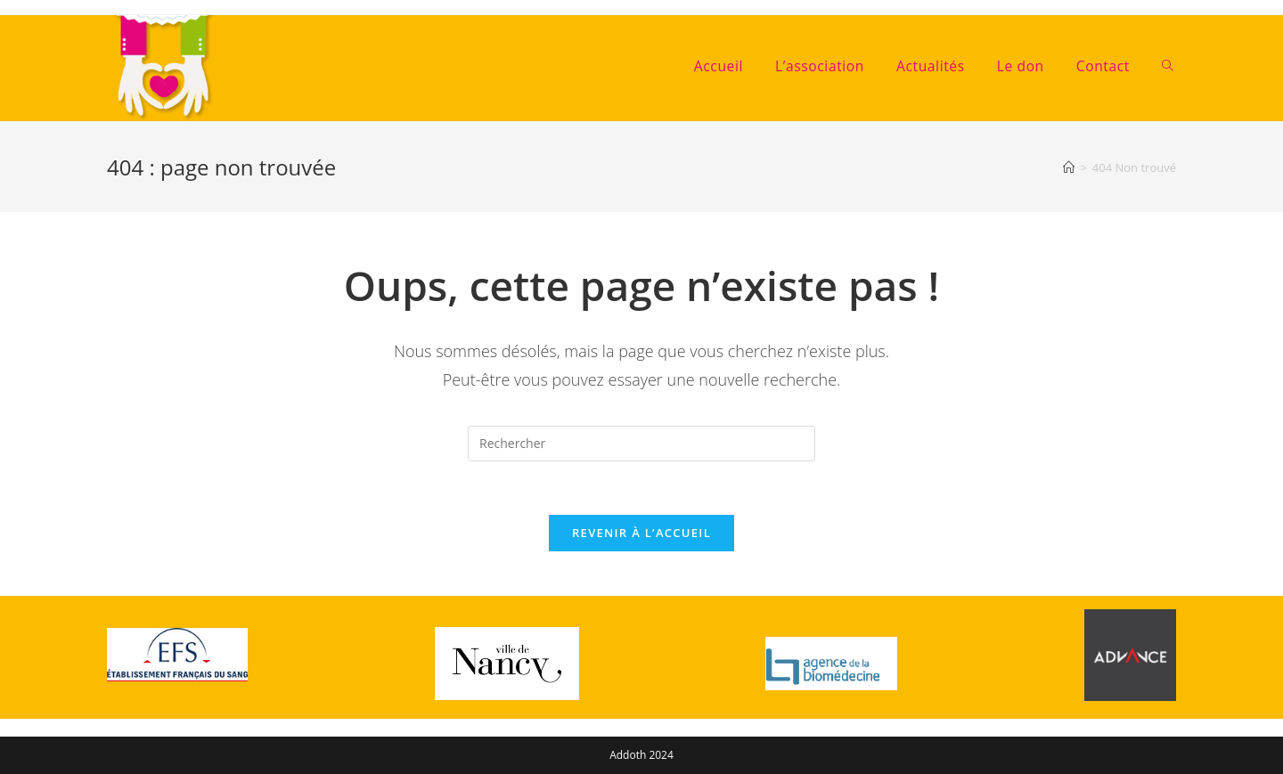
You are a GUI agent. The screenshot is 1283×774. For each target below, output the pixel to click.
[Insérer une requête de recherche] (641, 443)
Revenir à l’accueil (641, 533)
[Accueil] (1069, 167)
